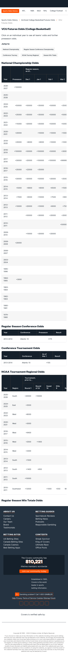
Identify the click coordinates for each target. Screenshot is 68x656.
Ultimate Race (42, 544)
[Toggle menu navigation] (65, 4)
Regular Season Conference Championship (38, 49)
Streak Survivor (43, 539)
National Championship (11, 49)
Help (14, 598)
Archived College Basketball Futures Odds (38, 20)
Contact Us (8, 516)
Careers (7, 519)
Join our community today (34, 571)
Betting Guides (45, 511)
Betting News (42, 519)
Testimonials (9, 527)
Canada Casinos (10, 544)
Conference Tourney (10, 55)
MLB (39, 11)
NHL (45, 11)
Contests (41, 534)
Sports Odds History (9, 20)
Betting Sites (12, 534)
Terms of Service (29, 598)
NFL (25, 11)
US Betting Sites (10, 539)
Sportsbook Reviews (45, 516)
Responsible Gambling (46, 524)
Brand (6, 524)
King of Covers (42, 542)
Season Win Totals (50, 55)
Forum (53, 598)
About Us (9, 511)
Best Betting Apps (11, 547)
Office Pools (41, 547)
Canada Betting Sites (13, 542)
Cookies (40, 598)
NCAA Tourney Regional (30, 55)
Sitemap (46, 598)
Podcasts (40, 522)
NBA (32, 11)
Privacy (19, 598)
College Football (56, 11)
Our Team (7, 522)
